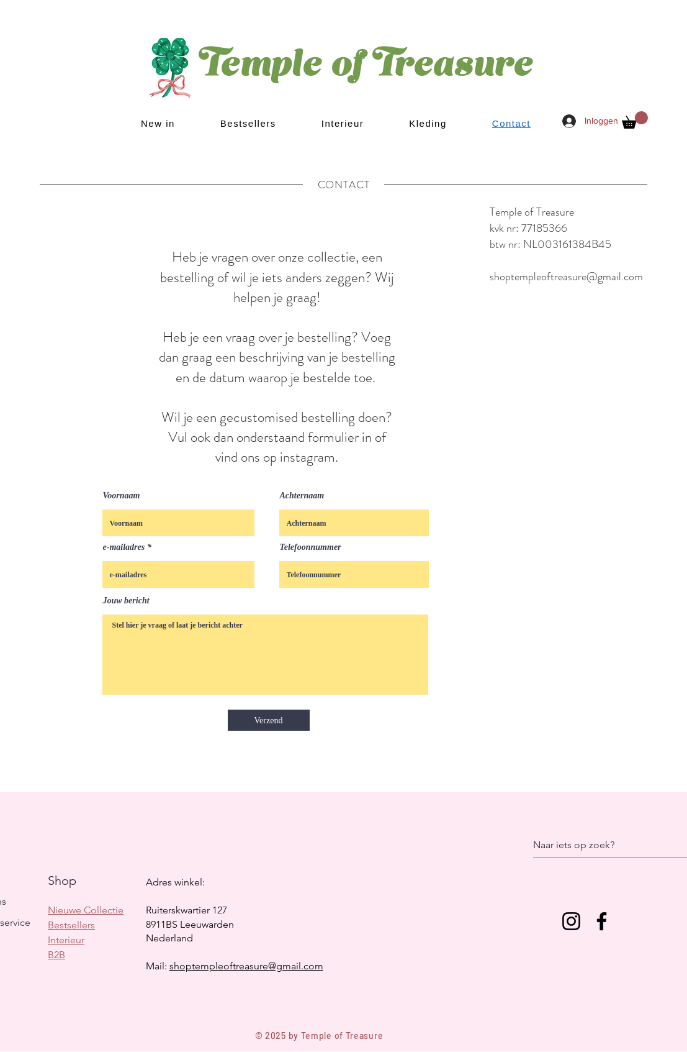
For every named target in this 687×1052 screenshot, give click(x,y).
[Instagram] (571, 921)
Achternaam (302, 496)
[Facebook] (602, 921)
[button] (635, 120)
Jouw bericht (126, 601)
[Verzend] (269, 720)
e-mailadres (124, 547)
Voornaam (121, 496)
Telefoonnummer (310, 547)
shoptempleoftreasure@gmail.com (566, 276)
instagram (307, 457)
